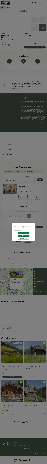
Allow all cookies (18, 234)
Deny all (28, 234)
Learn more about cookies (17, 231)
